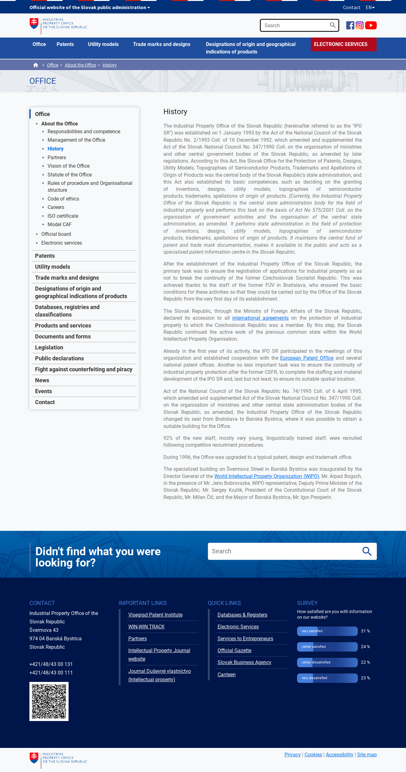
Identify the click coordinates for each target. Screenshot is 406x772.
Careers (56, 207)
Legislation (49, 347)
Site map (367, 755)
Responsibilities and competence (84, 132)
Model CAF (60, 224)
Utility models (52, 266)
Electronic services (61, 243)
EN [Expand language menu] (370, 7)
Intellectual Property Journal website (159, 655)
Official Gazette (234, 650)
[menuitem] (41, 44)
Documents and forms (63, 336)
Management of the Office (76, 140)
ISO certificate (63, 216)
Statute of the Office (70, 175)
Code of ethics (63, 199)
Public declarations (59, 358)
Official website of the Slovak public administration (89, 7)
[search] (299, 25)
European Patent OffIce (306, 358)
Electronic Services (238, 627)
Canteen (227, 675)
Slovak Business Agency (244, 662)
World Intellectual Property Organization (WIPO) (266, 476)
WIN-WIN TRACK (146, 627)
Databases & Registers (242, 615)
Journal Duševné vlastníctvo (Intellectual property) (159, 675)
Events (43, 391)
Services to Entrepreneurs (245, 639)
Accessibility (339, 755)
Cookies (313, 755)
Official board (56, 234)
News (42, 380)
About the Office (80, 65)
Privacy (293, 755)
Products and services (63, 325)
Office (52, 65)
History (110, 65)
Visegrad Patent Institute (155, 615)
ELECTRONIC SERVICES (340, 44)
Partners (57, 157)
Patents (45, 255)
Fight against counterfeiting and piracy (83, 369)
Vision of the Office (69, 166)
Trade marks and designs (67, 277)
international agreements (260, 318)
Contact (352, 7)
